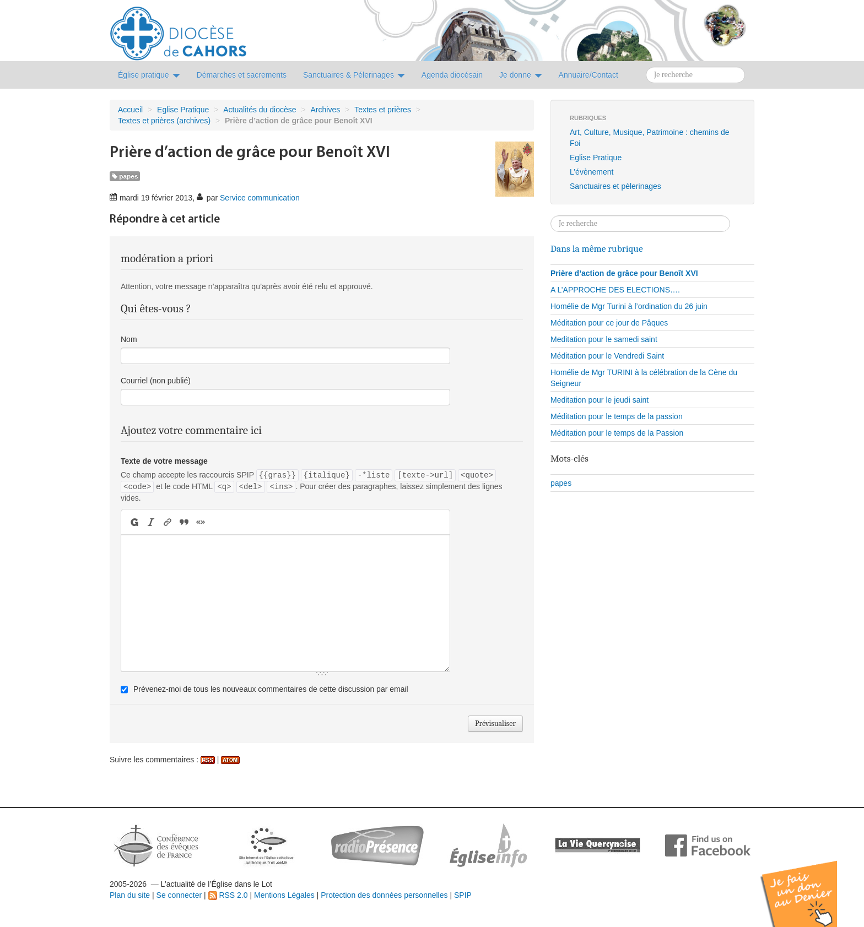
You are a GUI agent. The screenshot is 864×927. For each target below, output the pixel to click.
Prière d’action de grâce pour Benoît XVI (624, 273)
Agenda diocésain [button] (452, 75)
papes (125, 176)
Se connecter (179, 895)
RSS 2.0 (228, 895)
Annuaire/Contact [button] (588, 75)
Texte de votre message (164, 461)
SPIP (463, 895)
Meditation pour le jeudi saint (599, 399)
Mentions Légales (284, 895)
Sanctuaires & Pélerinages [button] (354, 75)
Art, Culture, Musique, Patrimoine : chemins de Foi (649, 138)
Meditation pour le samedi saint (603, 339)
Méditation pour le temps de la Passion (616, 433)
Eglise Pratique (183, 109)
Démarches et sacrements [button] (242, 75)
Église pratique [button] (149, 75)
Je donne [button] (520, 75)
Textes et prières (382, 109)
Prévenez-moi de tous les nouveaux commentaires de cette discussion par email (270, 689)
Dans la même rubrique (596, 248)
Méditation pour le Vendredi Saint (607, 355)
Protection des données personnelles (384, 895)
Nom (129, 339)
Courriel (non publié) (156, 380)
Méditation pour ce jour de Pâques (609, 322)
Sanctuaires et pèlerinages (615, 186)
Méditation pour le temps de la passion (616, 416)
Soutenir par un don (809, 885)
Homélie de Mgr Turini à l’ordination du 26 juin (629, 306)
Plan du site (130, 895)
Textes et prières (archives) (164, 120)
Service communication (260, 197)
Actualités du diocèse (259, 109)
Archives (326, 109)
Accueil (130, 109)
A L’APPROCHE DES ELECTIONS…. (615, 289)
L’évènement (591, 171)
